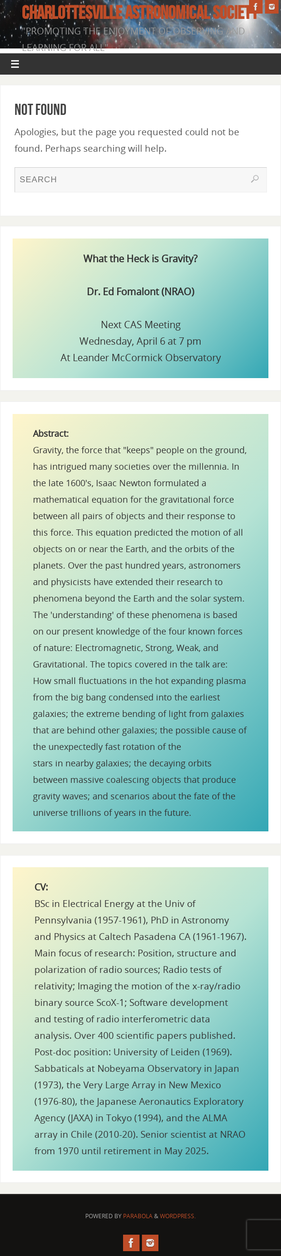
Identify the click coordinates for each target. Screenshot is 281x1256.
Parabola (138, 1216)
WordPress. (178, 1216)
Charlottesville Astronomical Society (140, 12)
